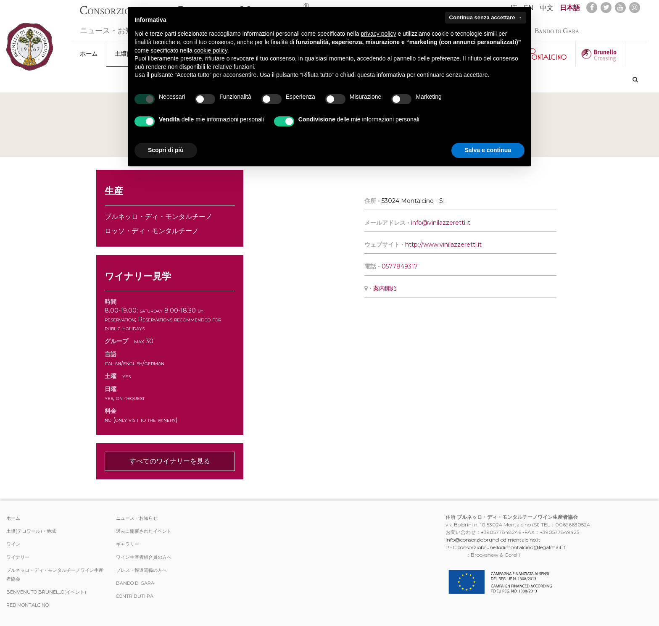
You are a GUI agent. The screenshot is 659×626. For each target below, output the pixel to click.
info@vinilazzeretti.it (440, 222)
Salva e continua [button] (488, 150)
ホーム (89, 49)
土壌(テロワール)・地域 (31, 531)
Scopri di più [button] (166, 150)
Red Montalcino (27, 605)
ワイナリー (17, 557)
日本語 (570, 8)
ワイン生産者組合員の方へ (143, 557)
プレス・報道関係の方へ (141, 570)
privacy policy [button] (378, 33)
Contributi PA (134, 596)
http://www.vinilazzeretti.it (443, 244)
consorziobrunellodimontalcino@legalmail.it (512, 547)
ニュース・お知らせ (114, 27)
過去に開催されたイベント (143, 531)
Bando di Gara (557, 27)
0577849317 (400, 266)
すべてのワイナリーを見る (169, 461)
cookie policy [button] (210, 50)
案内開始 (385, 288)
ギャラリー (127, 544)
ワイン (13, 544)
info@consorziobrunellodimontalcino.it (492, 540)
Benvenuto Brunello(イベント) (46, 592)
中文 (547, 8)
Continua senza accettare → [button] (485, 17)
